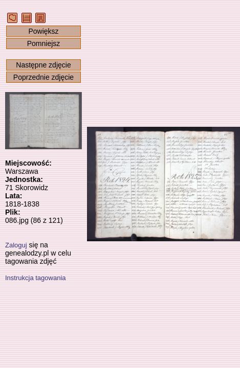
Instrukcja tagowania (35, 278)
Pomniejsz (43, 43)
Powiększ (43, 31)
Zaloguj (16, 245)
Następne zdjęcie (43, 65)
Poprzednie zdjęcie (43, 77)
